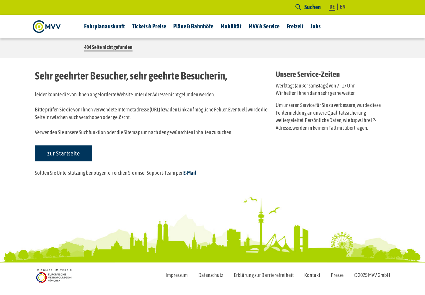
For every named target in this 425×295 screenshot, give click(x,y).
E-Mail (189, 173)
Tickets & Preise (149, 26)
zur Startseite (63, 153)
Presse (337, 275)
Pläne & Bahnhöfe (193, 26)
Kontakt (312, 275)
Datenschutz (210, 275)
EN (343, 7)
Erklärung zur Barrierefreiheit (264, 275)
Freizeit (295, 26)
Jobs (315, 26)
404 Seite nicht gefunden (108, 47)
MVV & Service (264, 26)
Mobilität (230, 26)
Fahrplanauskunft (104, 26)
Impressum (177, 275)
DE (332, 7)
